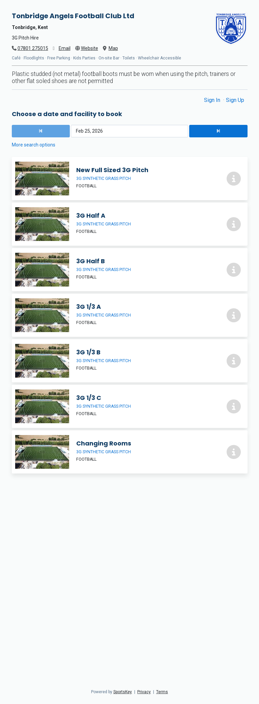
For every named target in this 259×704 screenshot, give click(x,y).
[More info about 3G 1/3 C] (234, 406)
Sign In (213, 100)
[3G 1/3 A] (130, 315)
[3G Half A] (130, 224)
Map (113, 48)
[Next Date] (218, 131)
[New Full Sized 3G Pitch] (130, 178)
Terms (162, 691)
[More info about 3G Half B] (234, 269)
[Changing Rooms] (130, 451)
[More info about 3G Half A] (234, 224)
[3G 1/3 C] (130, 406)
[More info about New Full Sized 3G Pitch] (234, 178)
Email (64, 48)
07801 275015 (33, 48)
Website (89, 48)
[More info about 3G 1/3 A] (234, 315)
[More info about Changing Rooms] (234, 451)
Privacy (144, 691)
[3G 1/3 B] (130, 360)
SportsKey (122, 691)
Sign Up (235, 100)
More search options (33, 144)
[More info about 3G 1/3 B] (234, 360)
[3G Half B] (130, 269)
